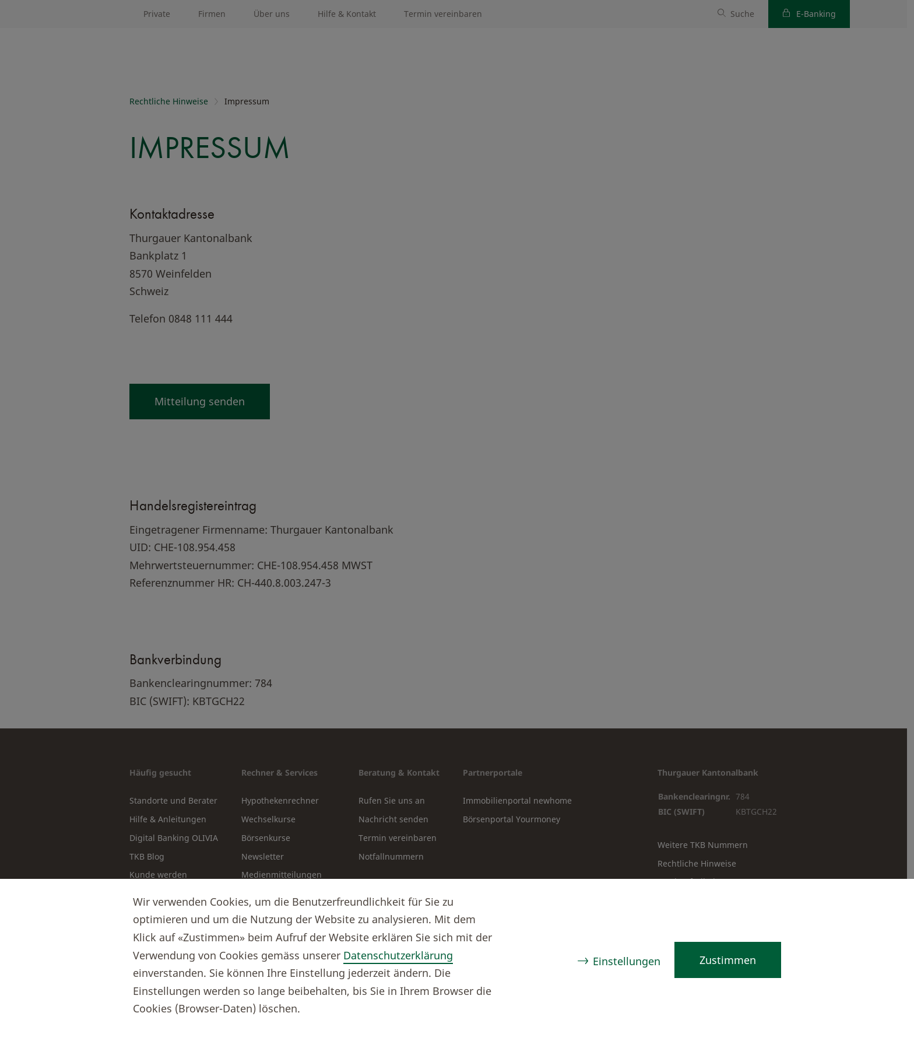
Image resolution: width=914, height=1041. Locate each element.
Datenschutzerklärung (398, 955)
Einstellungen (626, 961)
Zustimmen (727, 960)
